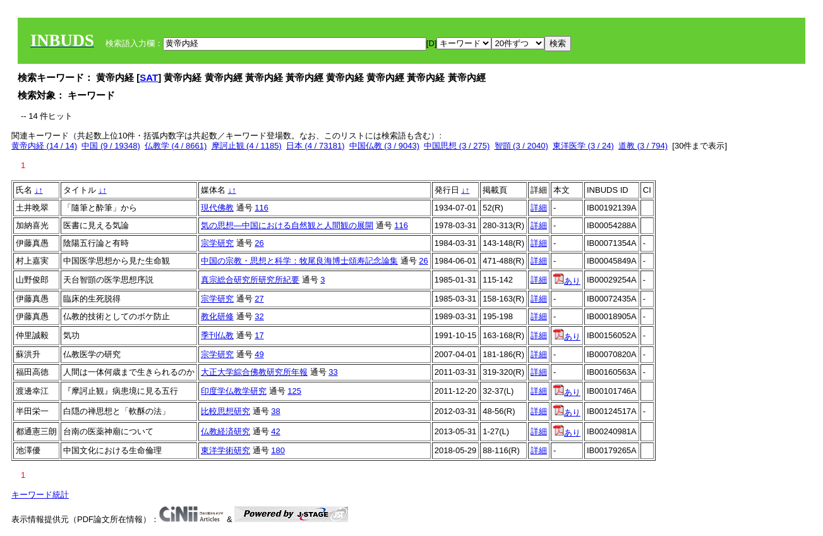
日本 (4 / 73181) (315, 145)
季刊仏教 (217, 335)
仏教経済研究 (225, 431)
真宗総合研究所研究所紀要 (250, 279)
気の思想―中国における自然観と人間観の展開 (287, 225)
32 (259, 316)
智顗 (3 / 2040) (521, 145)
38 (275, 411)
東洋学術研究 (225, 450)
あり (566, 281)
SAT (149, 77)
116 (261, 207)
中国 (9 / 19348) (110, 145)
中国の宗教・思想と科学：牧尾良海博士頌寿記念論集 (299, 260)
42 (275, 431)
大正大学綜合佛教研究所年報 (254, 372)
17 (259, 335)
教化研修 (217, 316)
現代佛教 (217, 207)
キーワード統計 (40, 494)
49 (259, 354)
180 (278, 450)
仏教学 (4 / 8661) (176, 145)
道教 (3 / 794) (643, 145)
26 (259, 243)
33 (332, 372)
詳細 (539, 207)
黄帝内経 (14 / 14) (44, 145)
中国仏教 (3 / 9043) (384, 145)
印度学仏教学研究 (234, 391)
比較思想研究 (225, 411)
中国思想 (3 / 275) (457, 145)
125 (294, 391)
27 (259, 298)
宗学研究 (217, 243)
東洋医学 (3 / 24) (583, 145)
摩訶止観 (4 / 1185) (247, 145)
